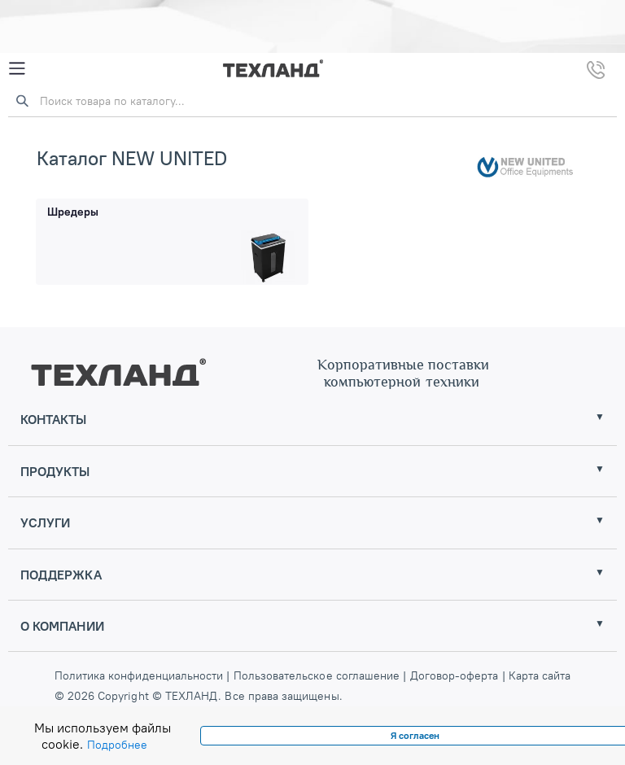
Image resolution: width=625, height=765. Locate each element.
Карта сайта (540, 675)
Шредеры (72, 211)
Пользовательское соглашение (317, 675)
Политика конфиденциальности (141, 675)
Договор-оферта (453, 675)
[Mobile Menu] (17, 68)
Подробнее (117, 744)
